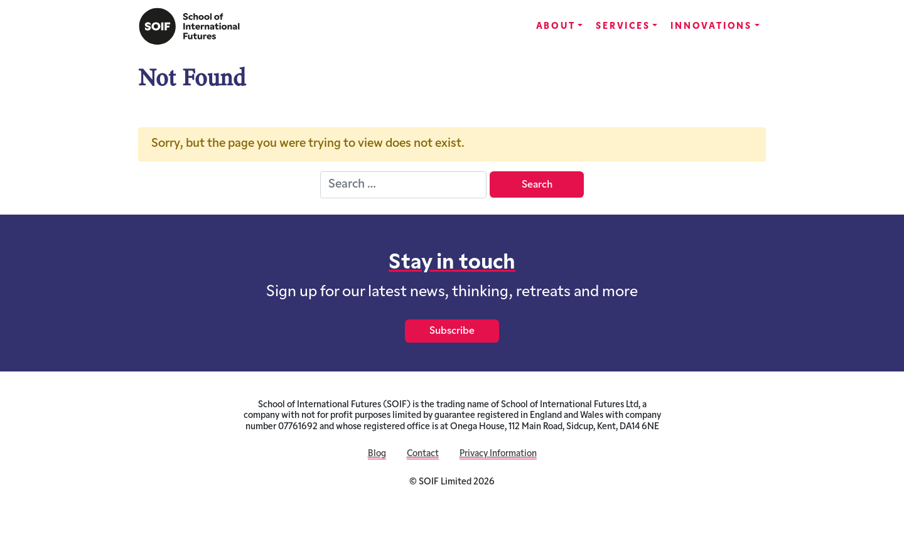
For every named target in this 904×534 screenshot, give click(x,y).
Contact (423, 454)
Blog (377, 454)
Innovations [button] (711, 26)
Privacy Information (498, 454)
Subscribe (452, 331)
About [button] (556, 26)
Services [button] (623, 26)
